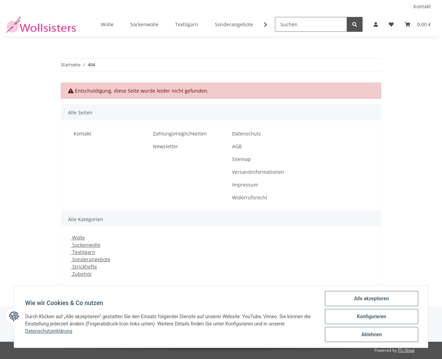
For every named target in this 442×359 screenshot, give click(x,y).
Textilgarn (83, 252)
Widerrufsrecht (249, 197)
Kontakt (422, 6)
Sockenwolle (85, 245)
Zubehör (81, 274)
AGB (237, 146)
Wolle (78, 237)
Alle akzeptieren (371, 298)
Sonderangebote (90, 259)
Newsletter (165, 146)
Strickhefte (84, 266)
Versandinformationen (258, 172)
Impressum (245, 184)
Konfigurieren (371, 316)
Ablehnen (371, 334)
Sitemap (241, 159)
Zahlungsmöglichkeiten (180, 133)
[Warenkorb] (417, 24)
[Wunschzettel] (391, 24)
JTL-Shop (406, 350)
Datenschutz (246, 133)
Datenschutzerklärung (48, 331)
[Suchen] (311, 24)
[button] (375, 24)
